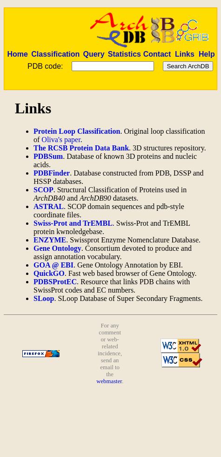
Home (17, 54)
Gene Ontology (57, 248)
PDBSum (48, 156)
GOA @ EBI (53, 265)
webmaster (109, 381)
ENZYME (49, 240)
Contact (157, 54)
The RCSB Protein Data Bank (81, 148)
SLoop (43, 298)
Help (207, 54)
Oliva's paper (60, 140)
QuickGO (49, 273)
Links (184, 54)
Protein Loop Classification (76, 131)
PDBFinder (51, 173)
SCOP (43, 190)
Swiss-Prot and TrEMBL (73, 223)
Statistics (124, 54)
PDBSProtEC (55, 282)
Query (93, 54)
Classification (55, 54)
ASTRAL (48, 206)
